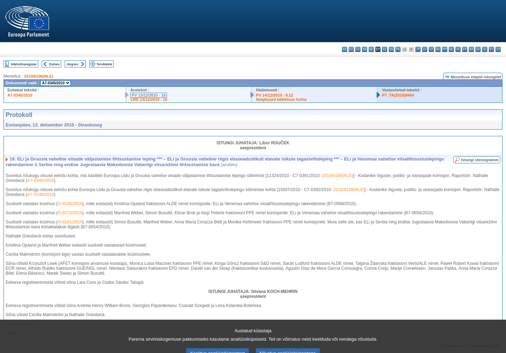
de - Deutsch (371, 49)
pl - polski (458, 49)
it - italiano (418, 49)
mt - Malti (444, 49)
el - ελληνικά (384, 49)
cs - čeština (358, 49)
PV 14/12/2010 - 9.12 (274, 95)
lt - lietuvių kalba (431, 49)
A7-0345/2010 (19, 95)
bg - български (344, 49)
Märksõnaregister (24, 64)
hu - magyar (438, 49)
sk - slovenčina (478, 49)
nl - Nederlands (451, 49)
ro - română (471, 49)
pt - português (464, 49)
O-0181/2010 (70, 222)
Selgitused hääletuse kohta (281, 99)
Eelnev (54, 64)
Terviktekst (104, 64)
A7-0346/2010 (40, 194)
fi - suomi (491, 49)
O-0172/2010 (70, 212)
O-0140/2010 (70, 203)
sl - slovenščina (484, 49)
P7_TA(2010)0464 (398, 95)
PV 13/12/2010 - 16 (149, 95)
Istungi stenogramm (480, 160)
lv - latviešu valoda (424, 49)
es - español (351, 49)
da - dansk (364, 49)
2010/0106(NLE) (38, 76)
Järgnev (72, 64)
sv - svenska (498, 49)
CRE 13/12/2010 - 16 (148, 99)
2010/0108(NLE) (349, 189)
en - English (391, 49)
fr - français (398, 49)
